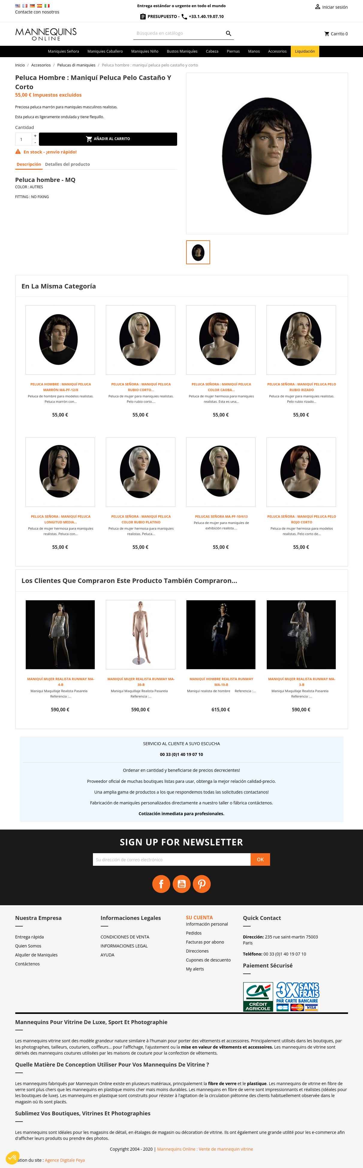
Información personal (207, 924)
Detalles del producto (67, 164)
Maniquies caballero (105, 51)
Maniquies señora (63, 51)
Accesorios (277, 51)
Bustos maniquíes (182, 51)
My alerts (195, 969)
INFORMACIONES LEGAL (124, 946)
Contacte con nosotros (37, 12)
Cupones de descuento (208, 960)
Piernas (233, 51)
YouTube (182, 884)
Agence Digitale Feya (65, 1160)
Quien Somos (28, 946)
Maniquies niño (145, 51)
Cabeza (212, 51)
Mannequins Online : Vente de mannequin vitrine (205, 1149)
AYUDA (108, 955)
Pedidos (194, 933)
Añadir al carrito (108, 139)
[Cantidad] (23, 139)
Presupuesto (158, 16)
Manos (254, 51)
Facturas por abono (205, 942)
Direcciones (197, 951)
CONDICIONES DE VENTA (125, 937)
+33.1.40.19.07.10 (202, 16)
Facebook (161, 884)
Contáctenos (27, 964)
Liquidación (305, 51)
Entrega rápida (29, 937)
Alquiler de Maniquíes (36, 955)
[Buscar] (183, 33)
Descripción (29, 164)
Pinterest (202, 884)
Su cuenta (199, 917)
